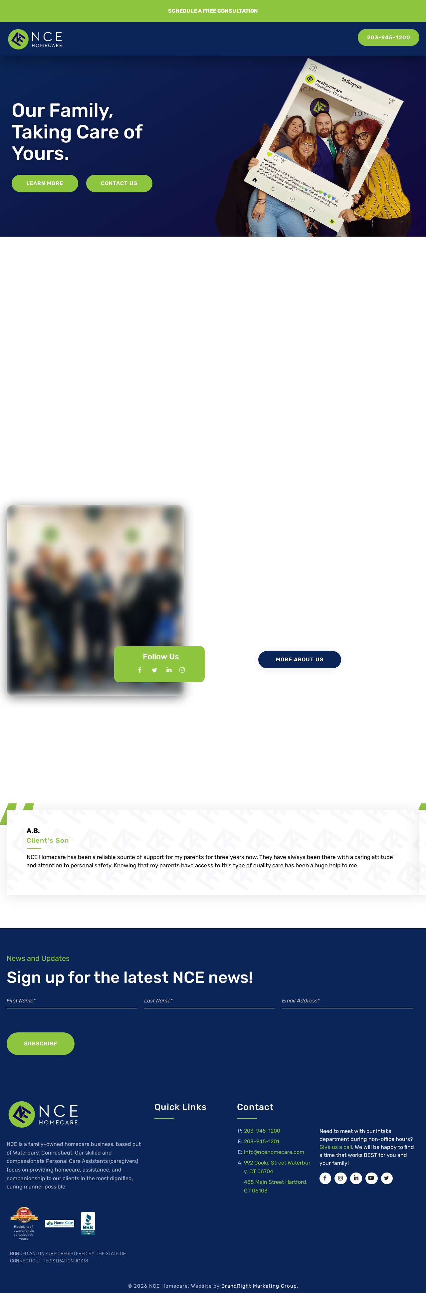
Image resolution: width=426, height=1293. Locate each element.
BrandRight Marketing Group (259, 1277)
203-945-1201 (261, 1133)
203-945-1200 (262, 1123)
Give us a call (336, 1138)
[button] (213, 11)
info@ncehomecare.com (274, 1144)
